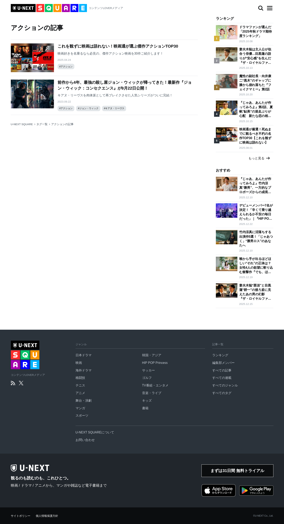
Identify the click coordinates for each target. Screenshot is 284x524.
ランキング (220, 355)
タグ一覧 (42, 124)
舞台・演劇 (84, 400)
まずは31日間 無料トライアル (237, 470)
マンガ (80, 408)
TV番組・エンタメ (155, 385)
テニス (80, 385)
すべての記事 (221, 370)
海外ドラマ (84, 370)
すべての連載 (221, 377)
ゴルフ (147, 377)
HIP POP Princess (155, 362)
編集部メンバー (223, 362)
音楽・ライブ (151, 393)
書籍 (145, 408)
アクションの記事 (62, 124)
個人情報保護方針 (47, 515)
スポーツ (82, 415)
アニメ (80, 393)
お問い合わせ (85, 440)
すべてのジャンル (225, 385)
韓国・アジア (151, 355)
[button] (269, 8)
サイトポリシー (20, 515)
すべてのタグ (221, 393)
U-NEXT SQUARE (22, 124)
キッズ (147, 400)
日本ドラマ (84, 355)
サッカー (148, 370)
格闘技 (80, 377)
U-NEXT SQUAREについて (95, 432)
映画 (79, 362)
